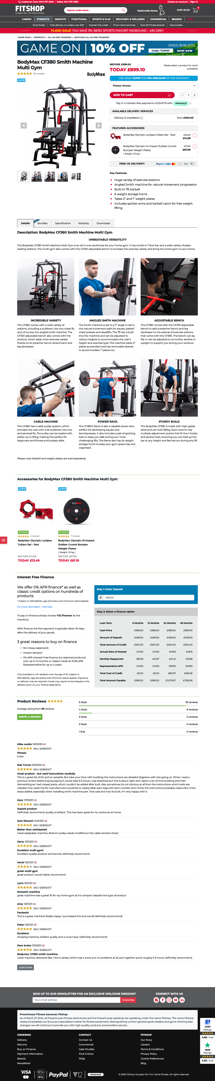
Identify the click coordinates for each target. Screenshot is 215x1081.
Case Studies (86, 1049)
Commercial (86, 1044)
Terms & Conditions (152, 1049)
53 (191, 703)
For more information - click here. (35, 608)
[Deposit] (148, 599)
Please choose (122, 87)
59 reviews (38, 75)
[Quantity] (188, 96)
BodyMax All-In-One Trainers (91, 39)
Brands (21, 1058)
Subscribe (128, 1000)
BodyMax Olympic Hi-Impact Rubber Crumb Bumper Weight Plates (149, 149)
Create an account (178, 1)
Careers (145, 1044)
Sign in (194, 1)
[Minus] (182, 96)
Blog (143, 1063)
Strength (39, 39)
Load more (25, 968)
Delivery (22, 1040)
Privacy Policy (149, 1054)
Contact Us (85, 1040)
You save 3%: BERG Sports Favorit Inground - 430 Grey (107, 32)
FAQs (82, 1058)
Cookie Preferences (152, 1058)
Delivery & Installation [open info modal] (128, 119)
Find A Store (86, 1054)
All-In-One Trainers (59, 39)
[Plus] (195, 96)
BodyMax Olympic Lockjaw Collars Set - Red (149, 136)
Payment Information (30, 1054)
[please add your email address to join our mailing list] (76, 1000)
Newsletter (23, 1063)
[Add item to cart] (142, 96)
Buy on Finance (26, 1049)
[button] (23, 126)
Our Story (146, 1040)
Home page (24, 39)
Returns (22, 1044)
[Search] (94, 11)
